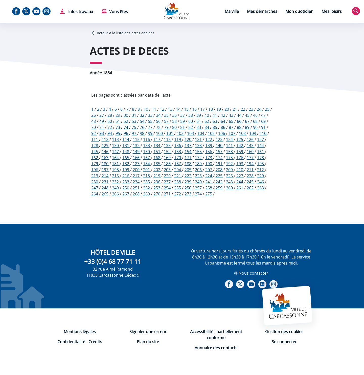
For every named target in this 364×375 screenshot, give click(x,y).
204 (178, 169)
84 (207, 127)
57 (167, 121)
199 (126, 169)
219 (157, 176)
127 (261, 139)
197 (105, 169)
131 (126, 145)
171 (188, 157)
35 (167, 115)
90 (256, 127)
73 (118, 127)
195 (261, 163)
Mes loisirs (332, 11)
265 (105, 194)
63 (215, 121)
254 (168, 188)
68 (256, 121)
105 (212, 133)
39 (199, 115)
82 (191, 127)
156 (209, 151)
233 (126, 182)
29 (118, 115)
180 (105, 163)
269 (147, 194)
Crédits (95, 341)
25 (267, 109)
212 (261, 169)
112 (105, 139)
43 (231, 115)
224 (209, 176)
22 (243, 109)
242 (219, 182)
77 (150, 127)
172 (199, 157)
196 (95, 169)
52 (126, 121)
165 (126, 157)
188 (188, 163)
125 (240, 139)
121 (199, 139)
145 (95, 151)
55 (150, 121)
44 (239, 115)
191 (219, 163)
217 (137, 176)
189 (199, 163)
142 (240, 145)
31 (134, 115)
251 (137, 188)
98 (142, 133)
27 (102, 115)
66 (239, 121)
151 (157, 151)
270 (157, 194)
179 (95, 163)
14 (178, 109)
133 (147, 145)
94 (110, 133)
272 (178, 194)
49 (102, 121)
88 (239, 127)
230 (95, 182)
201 (147, 169)
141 (230, 145)
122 (209, 139)
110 (263, 133)
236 (157, 182)
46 (256, 115)
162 (95, 157)
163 (105, 157)
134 (157, 145)
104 (201, 133)
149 (137, 151)
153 (178, 151)
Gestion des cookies (284, 331)
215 (116, 176)
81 (183, 127)
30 (126, 115)
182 (126, 163)
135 (168, 145)
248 (105, 188)
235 (147, 182)
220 (168, 176)
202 (157, 169)
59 (183, 121)
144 (261, 145)
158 (230, 151)
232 (116, 182)
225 (219, 176)
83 (199, 127)
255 (178, 188)
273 (188, 194)
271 (168, 194)
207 (209, 169)
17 (203, 109)
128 (95, 145)
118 (168, 139)
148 (126, 151)
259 (219, 188)
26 (94, 115)
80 (175, 127)
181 (116, 163)
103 (191, 133)
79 (167, 127)
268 (137, 194)
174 (219, 157)
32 (142, 115)
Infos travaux (80, 11)
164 (116, 157)
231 (105, 182)
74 (126, 127)
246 (261, 182)
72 (110, 127)
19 (219, 109)
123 (219, 139)
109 (253, 133)
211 (251, 169)
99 (150, 133)
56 (159, 121)
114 (126, 139)
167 (147, 157)
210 (240, 169)
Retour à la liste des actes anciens (125, 33)
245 (251, 182)
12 (162, 109)
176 (240, 157)
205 (188, 169)
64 (223, 121)
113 (116, 139)
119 (178, 139)
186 (168, 163)
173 (209, 157)
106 (222, 133)
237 (168, 182)
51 (118, 121)
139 (209, 145)
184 (147, 163)
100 (160, 133)
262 (251, 188)
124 (230, 139)
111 (95, 139)
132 (137, 145)
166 (137, 157)
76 (142, 127)
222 (188, 176)
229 (261, 176)
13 (170, 109)
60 (191, 121)
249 (116, 188)
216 (126, 176)
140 (219, 145)
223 (199, 176)
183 (137, 163)
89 (248, 127)
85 (215, 127)
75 (134, 127)
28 (110, 115)
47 (264, 115)
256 (188, 188)
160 (251, 151)
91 (264, 127)
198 (116, 169)
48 (94, 121)
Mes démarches (262, 11)
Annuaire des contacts (216, 348)
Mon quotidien (299, 11)
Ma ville (232, 11)
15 (187, 109)
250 (126, 188)
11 (154, 109)
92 (94, 133)
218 (147, 176)
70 (94, 127)
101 (170, 133)
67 (248, 121)
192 (230, 163)
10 (146, 109)
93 (102, 133)
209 (230, 169)
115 (137, 139)
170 (178, 157)
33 (150, 115)
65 (231, 121)
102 (181, 133)
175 (230, 157)
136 (178, 145)
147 (116, 151)
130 (116, 145)
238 (178, 182)
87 (231, 127)
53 (134, 121)
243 (230, 182)
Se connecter (284, 341)
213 (95, 176)
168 (157, 157)
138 (199, 145)
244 (240, 182)
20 (227, 109)
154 (188, 151)
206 (199, 169)
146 (105, 151)
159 (240, 151)
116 (147, 139)
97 (134, 133)
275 (209, 194)
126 (251, 139)
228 (251, 176)
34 (159, 115)
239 (188, 182)
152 (168, 151)
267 (126, 194)
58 (175, 121)
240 (199, 182)
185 (157, 163)
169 (168, 157)
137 (188, 145)
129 (105, 145)
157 (219, 151)
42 (223, 115)
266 (116, 194)
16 (195, 109)
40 (207, 115)
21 (235, 109)
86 (223, 127)
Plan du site (148, 341)
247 (95, 188)
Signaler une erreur (148, 331)
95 (118, 133)
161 (261, 151)
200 (137, 169)
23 (251, 109)
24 (259, 109)
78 (159, 127)
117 (157, 139)
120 (188, 139)
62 (207, 121)
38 (191, 115)
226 (230, 176)
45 (248, 115)
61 (199, 121)
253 (157, 188)
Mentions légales (80, 331)
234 (137, 182)
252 (147, 188)
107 (232, 133)
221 (178, 176)
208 (219, 169)
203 (168, 169)
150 (147, 151)
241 (209, 182)
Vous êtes (118, 11)
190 (209, 163)
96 (126, 133)
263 (261, 188)
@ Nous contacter (251, 273)
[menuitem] (232, 12)
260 (230, 188)
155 (199, 151)
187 (178, 163)
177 (251, 157)
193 (240, 163)
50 (110, 121)
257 (199, 188)
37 (183, 115)
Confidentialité (71, 341)
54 (142, 121)
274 (199, 194)
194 (251, 163)
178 (261, 157)
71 (102, 127)
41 (215, 115)
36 (175, 115)
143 (251, 145)
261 (240, 188)
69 (264, 121)
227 (240, 176)
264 (95, 194)
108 (243, 133)
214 (105, 176)
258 (209, 188)
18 (211, 109)
